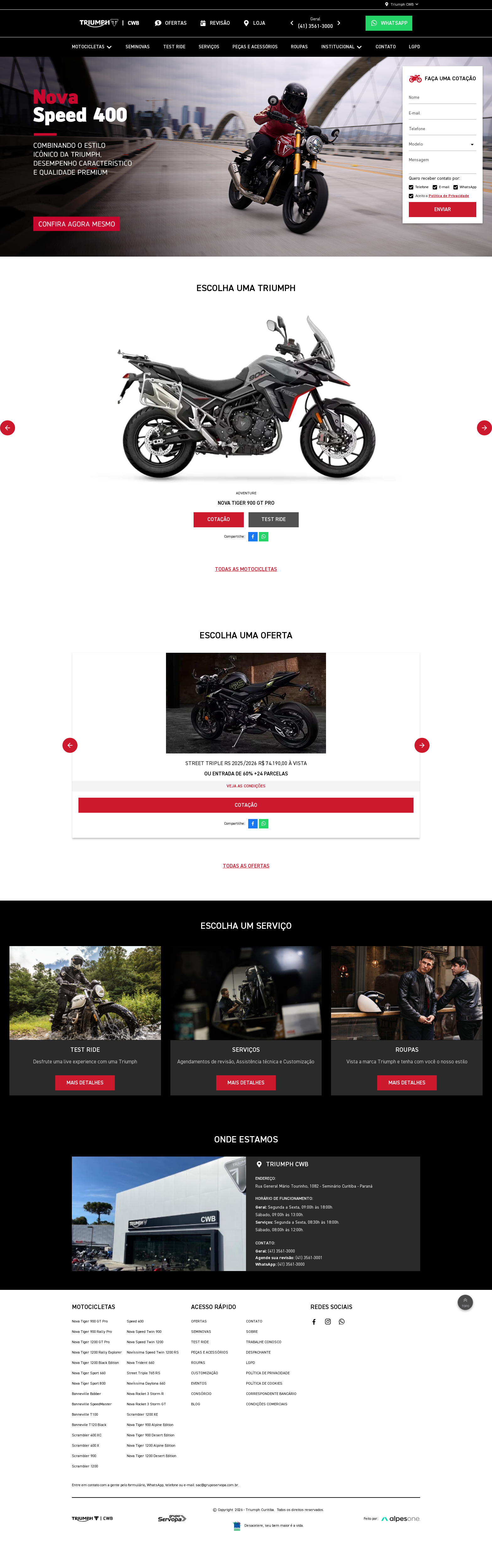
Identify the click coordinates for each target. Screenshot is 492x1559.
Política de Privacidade (268, 1373)
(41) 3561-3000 (315, 26)
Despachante (258, 1352)
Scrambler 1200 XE (142, 1415)
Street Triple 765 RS (143, 1373)
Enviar (442, 209)
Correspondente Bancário (271, 1394)
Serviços (209, 47)
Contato (386, 47)
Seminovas (138, 47)
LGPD (414, 47)
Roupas (299, 47)
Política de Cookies (264, 1384)
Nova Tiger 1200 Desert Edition (151, 1456)
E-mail (444, 187)
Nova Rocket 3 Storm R (145, 1394)
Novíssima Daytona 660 (146, 1384)
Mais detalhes (85, 1083)
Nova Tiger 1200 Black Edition (95, 1363)
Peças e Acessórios (255, 47)
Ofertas (199, 1321)
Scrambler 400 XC (86, 1435)
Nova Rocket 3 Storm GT (146, 1404)
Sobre (252, 1332)
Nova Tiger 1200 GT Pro (91, 1342)
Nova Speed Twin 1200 (145, 1342)
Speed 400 (135, 1321)
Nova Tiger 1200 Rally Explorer (97, 1352)
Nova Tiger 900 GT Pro (90, 1321)
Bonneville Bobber (86, 1394)
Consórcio (201, 1394)
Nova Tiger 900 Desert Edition (150, 1435)
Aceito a (442, 196)
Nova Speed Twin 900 (144, 1332)
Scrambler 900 (84, 1456)
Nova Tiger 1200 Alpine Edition (151, 1446)
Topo (465, 1302)
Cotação (218, 519)
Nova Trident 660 (140, 1363)
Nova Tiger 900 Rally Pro (92, 1332)
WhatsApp (468, 187)
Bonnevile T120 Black (89, 1425)
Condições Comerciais (266, 1404)
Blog (195, 1404)
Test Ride (174, 47)
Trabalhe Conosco (263, 1342)
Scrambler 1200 (85, 1466)
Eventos (199, 1384)
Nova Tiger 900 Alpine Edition (150, 1425)
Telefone (422, 187)
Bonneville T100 (85, 1415)
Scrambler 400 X (85, 1446)
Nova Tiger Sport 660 (88, 1373)
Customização (204, 1373)
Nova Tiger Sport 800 (88, 1384)
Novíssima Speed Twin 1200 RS (153, 1352)
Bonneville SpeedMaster (92, 1404)
